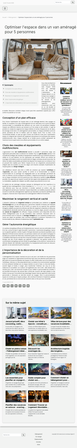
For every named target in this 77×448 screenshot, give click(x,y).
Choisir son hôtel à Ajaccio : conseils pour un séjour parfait (38, 323)
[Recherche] (62, 2)
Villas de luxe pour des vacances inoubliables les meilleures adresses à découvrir (61, 325)
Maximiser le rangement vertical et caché (17, 96)
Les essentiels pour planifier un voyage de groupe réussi (15, 380)
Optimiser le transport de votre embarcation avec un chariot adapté (66, 227)
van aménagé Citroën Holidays (43, 186)
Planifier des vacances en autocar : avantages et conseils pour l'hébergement (16, 408)
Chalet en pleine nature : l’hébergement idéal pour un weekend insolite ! (16, 352)
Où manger (38, 436)
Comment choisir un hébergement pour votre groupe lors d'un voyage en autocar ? (61, 381)
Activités (38, 442)
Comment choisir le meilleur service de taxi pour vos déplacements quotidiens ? (66, 101)
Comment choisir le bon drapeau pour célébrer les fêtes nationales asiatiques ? (66, 132)
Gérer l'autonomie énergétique (14, 99)
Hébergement (12, 17)
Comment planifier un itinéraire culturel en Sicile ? (66, 163)
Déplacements (39, 439)
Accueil (4, 17)
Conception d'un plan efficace (13, 89)
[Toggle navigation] (4, 8)
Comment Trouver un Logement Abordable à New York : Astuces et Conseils (38, 408)
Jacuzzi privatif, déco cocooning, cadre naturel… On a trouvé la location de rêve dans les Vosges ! (66, 194)
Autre (38, 444)
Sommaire (8, 85)
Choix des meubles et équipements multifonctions (19, 92)
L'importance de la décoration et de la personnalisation (21, 103)
